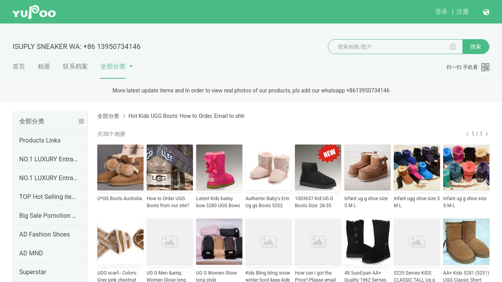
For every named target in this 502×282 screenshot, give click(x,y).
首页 (19, 66)
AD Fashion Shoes (44, 234)
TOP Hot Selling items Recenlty (48, 197)
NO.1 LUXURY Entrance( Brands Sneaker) (48, 159)
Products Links (40, 140)
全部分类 (113, 66)
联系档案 (75, 66)
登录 (441, 11)
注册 (463, 11)
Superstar (32, 272)
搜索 (475, 46)
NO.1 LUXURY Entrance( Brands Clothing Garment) (48, 178)
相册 (44, 66)
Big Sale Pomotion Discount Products (48, 215)
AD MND (31, 253)
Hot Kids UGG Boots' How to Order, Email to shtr (186, 116)
